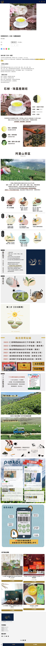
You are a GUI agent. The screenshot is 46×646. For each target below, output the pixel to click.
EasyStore (11, 621)
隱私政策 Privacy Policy (4, 629)
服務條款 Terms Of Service (4, 630)
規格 (1, 42)
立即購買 (13, 644)
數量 (1, 44)
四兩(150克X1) (14, 42)
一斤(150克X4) (19, 42)
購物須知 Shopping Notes (4, 627)
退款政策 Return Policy (4, 628)
